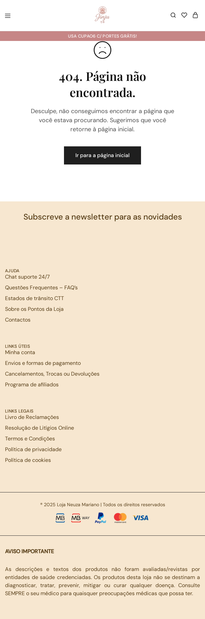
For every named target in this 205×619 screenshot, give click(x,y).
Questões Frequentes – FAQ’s (41, 287)
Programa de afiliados (32, 384)
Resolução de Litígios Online (39, 427)
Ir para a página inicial (102, 155)
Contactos (17, 319)
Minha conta (20, 352)
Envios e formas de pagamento (43, 363)
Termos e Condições (30, 438)
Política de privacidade (33, 449)
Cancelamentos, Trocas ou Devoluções (52, 373)
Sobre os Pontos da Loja (34, 309)
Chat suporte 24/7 (27, 276)
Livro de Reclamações (32, 417)
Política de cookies (28, 460)
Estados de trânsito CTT (34, 298)
